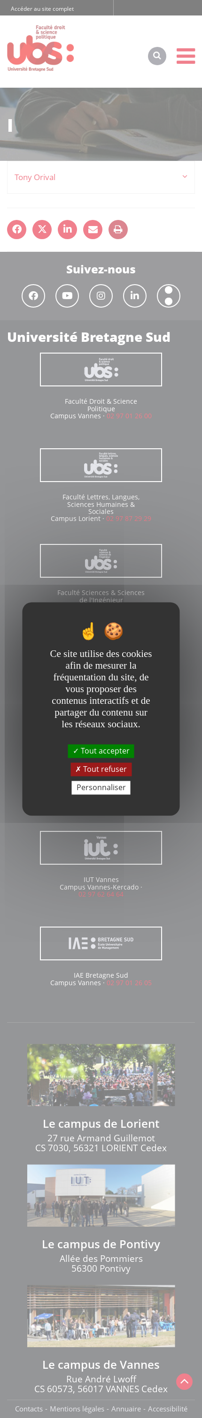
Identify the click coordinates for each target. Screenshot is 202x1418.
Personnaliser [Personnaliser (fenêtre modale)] (101, 787)
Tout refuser (101, 769)
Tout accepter (101, 751)
